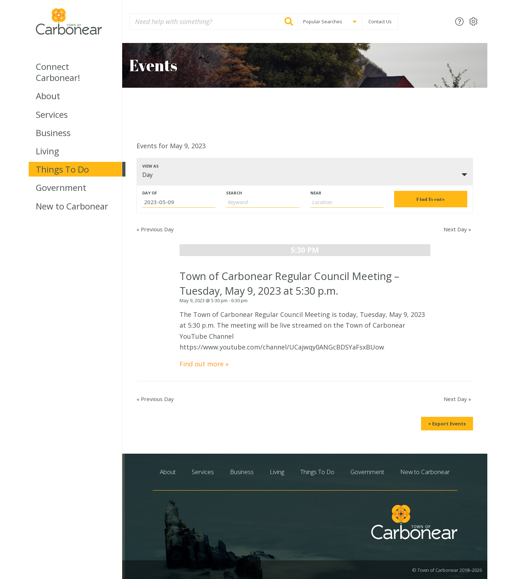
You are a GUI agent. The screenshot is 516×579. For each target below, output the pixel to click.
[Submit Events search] (430, 199)
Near (315, 193)
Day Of (149, 193)
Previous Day (155, 229)
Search (234, 193)
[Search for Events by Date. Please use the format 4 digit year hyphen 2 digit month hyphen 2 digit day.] (178, 202)
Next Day (457, 229)
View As (150, 166)
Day (147, 175)
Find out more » (204, 364)
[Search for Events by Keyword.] (262, 202)
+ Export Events (447, 423)
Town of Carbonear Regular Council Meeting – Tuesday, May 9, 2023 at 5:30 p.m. (289, 283)
